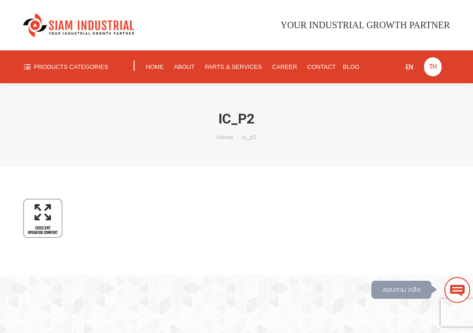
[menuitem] (73, 67)
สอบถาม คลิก (401, 290)
